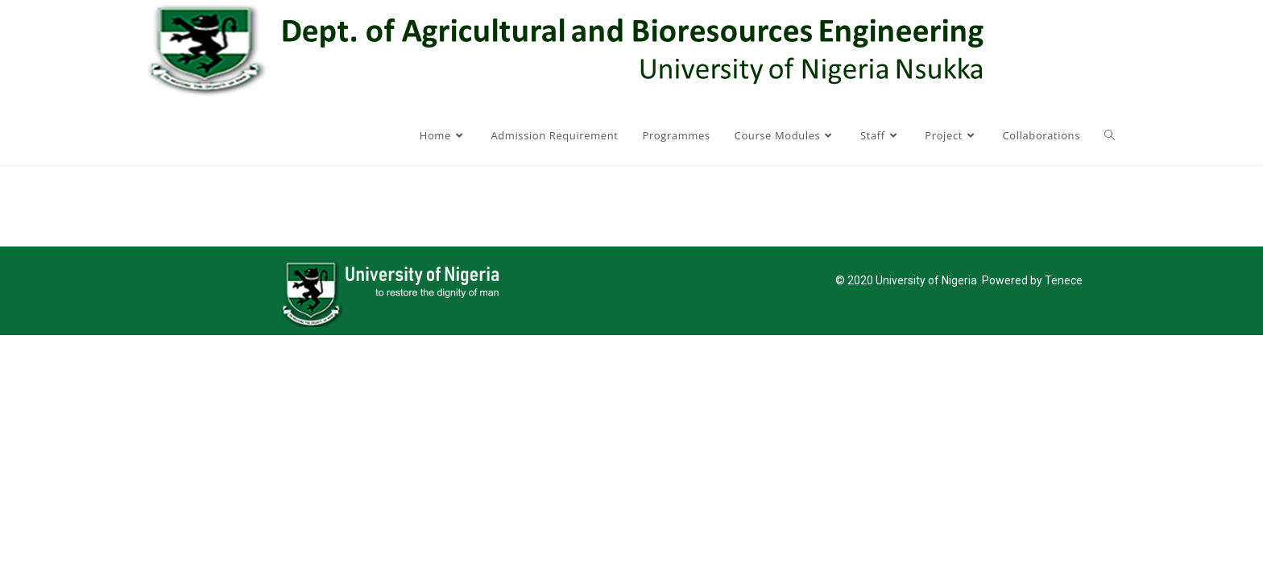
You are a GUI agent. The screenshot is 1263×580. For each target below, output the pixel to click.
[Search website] (1109, 135)
